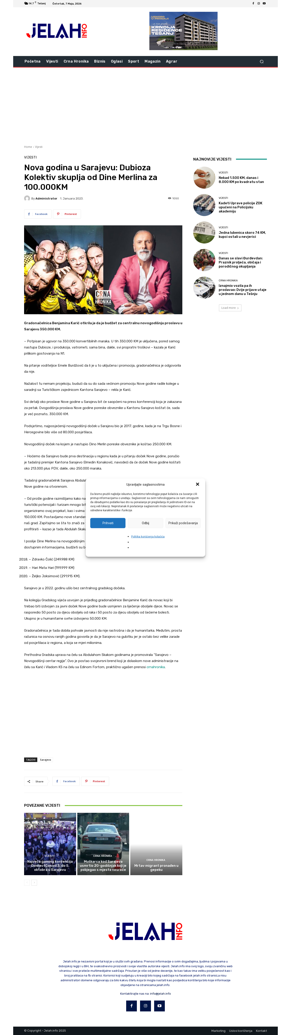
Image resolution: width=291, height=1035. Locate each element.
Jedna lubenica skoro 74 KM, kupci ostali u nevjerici (242, 235)
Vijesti (39, 147)
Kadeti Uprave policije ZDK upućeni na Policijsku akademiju (240, 207)
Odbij (145, 523)
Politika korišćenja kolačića (148, 536)
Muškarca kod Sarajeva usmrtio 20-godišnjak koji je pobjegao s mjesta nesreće (103, 866)
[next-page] (34, 883)
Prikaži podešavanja (183, 523)
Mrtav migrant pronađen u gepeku (156, 868)
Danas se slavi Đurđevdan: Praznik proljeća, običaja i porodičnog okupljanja (241, 262)
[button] (198, 484)
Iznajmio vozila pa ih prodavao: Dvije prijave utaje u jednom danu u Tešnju (242, 290)
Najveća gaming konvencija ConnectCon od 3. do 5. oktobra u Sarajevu (50, 866)
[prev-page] (27, 883)
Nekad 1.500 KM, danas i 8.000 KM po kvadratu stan (241, 180)
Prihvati (108, 523)
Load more (230, 308)
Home (28, 147)
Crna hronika (102, 856)
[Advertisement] (145, 105)
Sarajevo (45, 759)
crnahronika (156, 667)
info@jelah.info (160, 993)
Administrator (46, 198)
